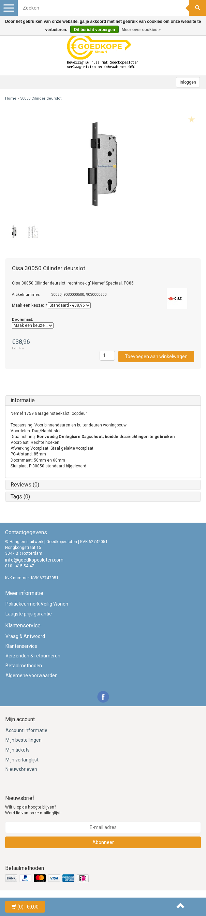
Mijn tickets (17, 750)
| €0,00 (25, 907)
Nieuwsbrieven (21, 769)
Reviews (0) (25, 484)
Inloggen (188, 82)
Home (10, 98)
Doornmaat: (22, 319)
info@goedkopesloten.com (34, 560)
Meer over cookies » (141, 29)
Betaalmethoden (23, 665)
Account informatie (26, 730)
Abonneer (103, 842)
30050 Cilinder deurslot (40, 98)
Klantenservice (21, 646)
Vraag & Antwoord (25, 636)
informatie (23, 400)
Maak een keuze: (29, 305)
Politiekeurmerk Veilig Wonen (36, 604)
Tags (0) (20, 496)
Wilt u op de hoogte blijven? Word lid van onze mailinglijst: (33, 810)
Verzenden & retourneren (32, 655)
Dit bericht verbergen (94, 29)
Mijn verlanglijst (22, 759)
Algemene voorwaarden (31, 675)
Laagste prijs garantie (28, 613)
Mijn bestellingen (23, 740)
